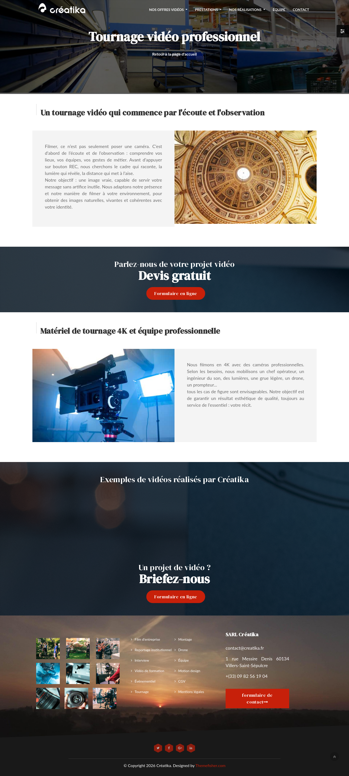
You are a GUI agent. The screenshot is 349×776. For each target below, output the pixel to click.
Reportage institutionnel (153, 650)
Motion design (189, 671)
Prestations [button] (207, 9)
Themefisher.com (210, 765)
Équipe (183, 660)
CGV (181, 681)
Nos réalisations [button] (245, 9)
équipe (279, 9)
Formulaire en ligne (175, 293)
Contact (301, 9)
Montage (185, 639)
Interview (142, 660)
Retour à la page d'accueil (174, 54)
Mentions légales (191, 692)
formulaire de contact (257, 698)
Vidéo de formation (149, 671)
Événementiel (145, 681)
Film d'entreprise (147, 639)
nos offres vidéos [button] (167, 9)
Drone (183, 650)
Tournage (142, 692)
